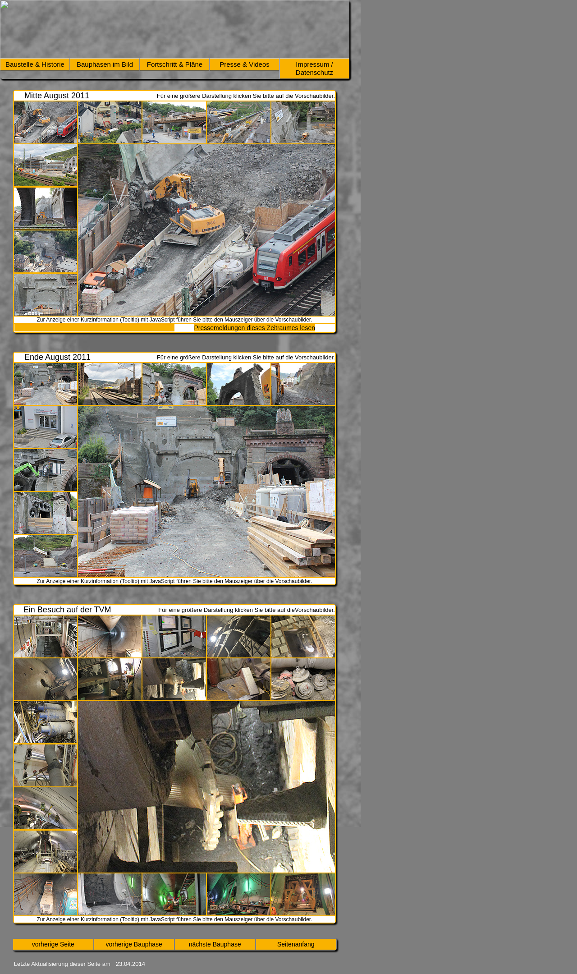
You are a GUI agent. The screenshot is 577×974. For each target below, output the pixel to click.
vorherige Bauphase (134, 944)
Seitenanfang (296, 944)
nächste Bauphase (215, 944)
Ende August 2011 (57, 357)
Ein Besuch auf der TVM (67, 609)
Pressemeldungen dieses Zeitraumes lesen (254, 327)
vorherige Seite (53, 944)
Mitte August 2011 (56, 95)
